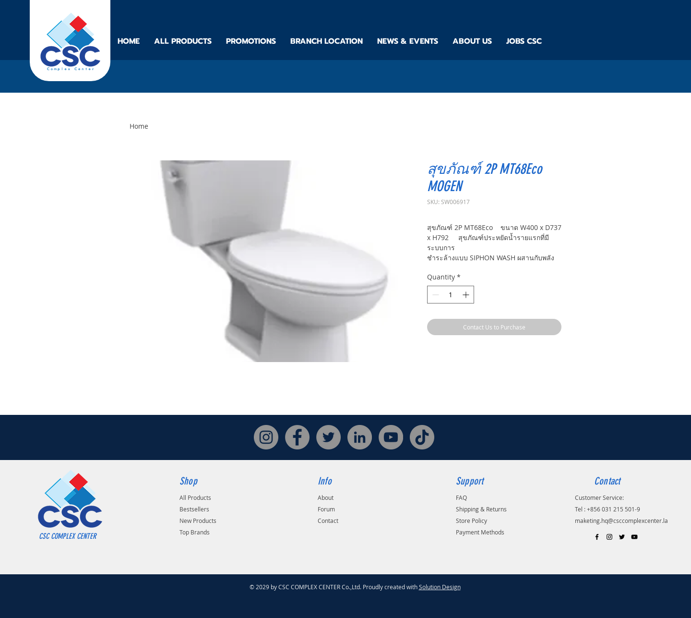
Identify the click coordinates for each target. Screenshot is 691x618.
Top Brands (194, 532)
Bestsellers (194, 509)
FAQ (461, 497)
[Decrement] (435, 294)
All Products (195, 497)
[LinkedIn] (359, 437)
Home (139, 126)
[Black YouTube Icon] (634, 537)
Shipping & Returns (481, 509)
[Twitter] (328, 437)
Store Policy (471, 520)
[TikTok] (422, 437)
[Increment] (467, 294)
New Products (197, 520)
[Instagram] (266, 437)
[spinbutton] (451, 294)
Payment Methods (480, 532)
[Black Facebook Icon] (597, 537)
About (326, 497)
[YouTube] (391, 437)
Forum (326, 509)
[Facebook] (297, 437)
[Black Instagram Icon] (609, 537)
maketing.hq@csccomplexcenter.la (621, 520)
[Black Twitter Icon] (622, 537)
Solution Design (440, 587)
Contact (328, 520)
